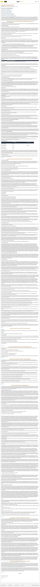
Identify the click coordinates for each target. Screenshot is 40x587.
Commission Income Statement (32, 282)
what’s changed (16, 6)
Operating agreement (3, 585)
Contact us (22, 585)
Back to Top (2, 157)
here (23, 567)
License (28, 217)
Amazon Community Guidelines (33, 528)
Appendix (6, 79)
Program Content (8, 404)
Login (1, 1)
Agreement (14, 54)
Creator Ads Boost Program (22, 562)
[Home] (20, 1)
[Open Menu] (38, 1)
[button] (36, 1)
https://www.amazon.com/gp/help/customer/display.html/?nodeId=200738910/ (16, 61)
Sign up (5, 1)
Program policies (10, 585)
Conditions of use (17, 585)
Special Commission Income (4, 576)
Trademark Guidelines (32, 392)
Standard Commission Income (4, 575)
